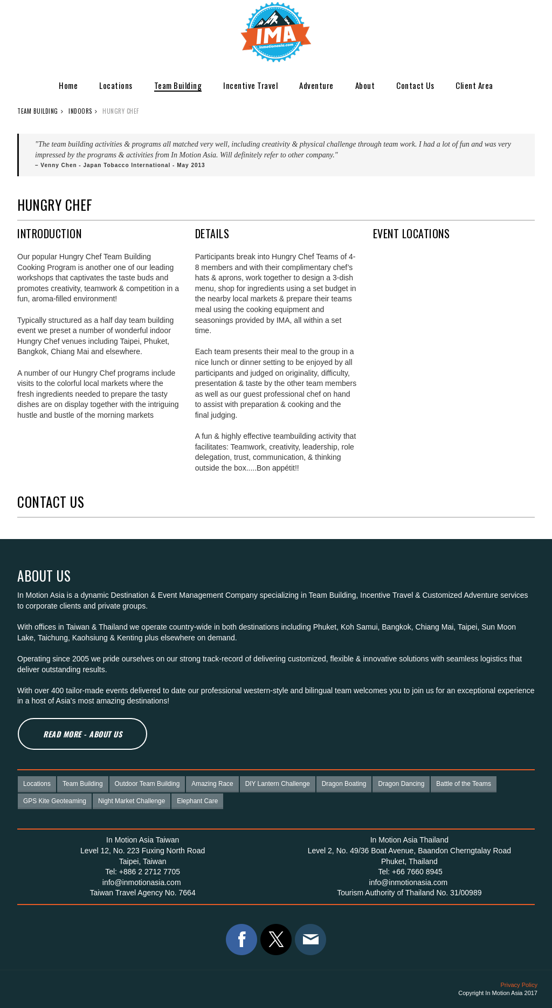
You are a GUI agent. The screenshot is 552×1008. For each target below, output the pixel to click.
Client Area (474, 85)
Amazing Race (212, 784)
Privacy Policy (519, 985)
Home (68, 85)
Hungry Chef (120, 111)
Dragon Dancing (401, 784)
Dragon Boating (344, 784)
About (365, 85)
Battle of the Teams (463, 784)
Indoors (80, 111)
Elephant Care (197, 801)
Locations (116, 85)
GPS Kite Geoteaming (54, 801)
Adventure (316, 85)
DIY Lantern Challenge (277, 784)
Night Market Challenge (131, 801)
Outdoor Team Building (147, 784)
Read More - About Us (82, 734)
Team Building (178, 85)
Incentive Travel (250, 85)
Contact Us (415, 85)
